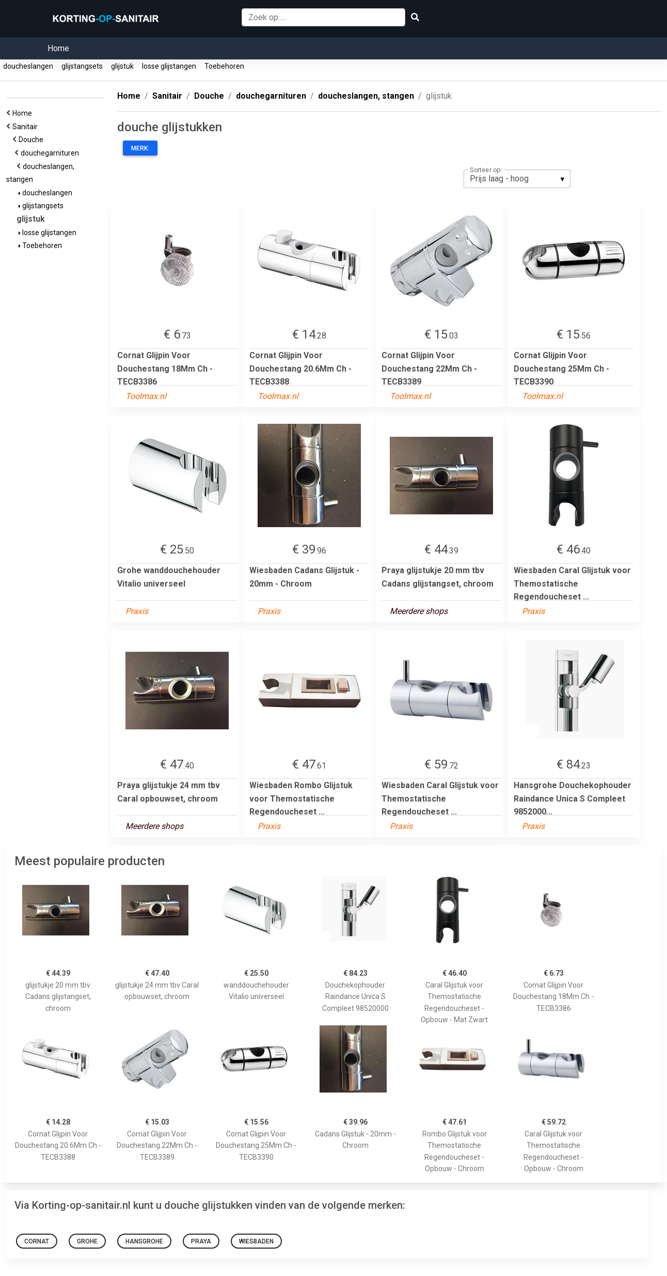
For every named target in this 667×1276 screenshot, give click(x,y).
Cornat (36, 1241)
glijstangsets (82, 66)
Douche (32, 139)
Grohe (87, 1241)
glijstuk (122, 66)
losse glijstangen (169, 66)
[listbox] (517, 179)
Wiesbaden (256, 1241)
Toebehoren (224, 66)
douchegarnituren (51, 153)
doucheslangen (28, 66)
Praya (201, 1241)
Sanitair (26, 126)
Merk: (140, 148)
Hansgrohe (144, 1241)
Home (58, 48)
